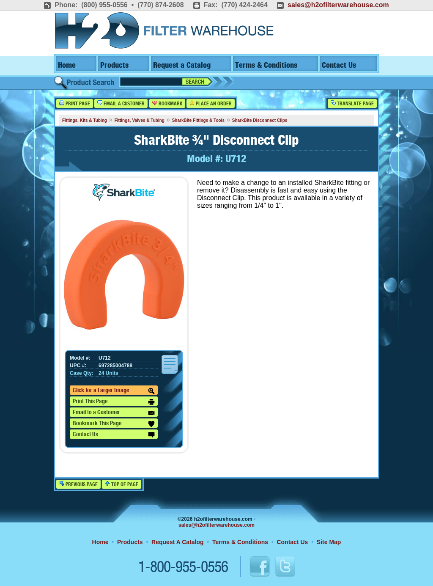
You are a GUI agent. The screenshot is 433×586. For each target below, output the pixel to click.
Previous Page (78, 484)
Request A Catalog (177, 542)
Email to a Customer (114, 413)
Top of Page (121, 484)
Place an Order (210, 103)
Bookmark (167, 103)
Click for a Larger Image (114, 391)
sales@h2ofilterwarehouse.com (338, 4)
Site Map (329, 542)
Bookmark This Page (114, 424)
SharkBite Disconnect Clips (260, 120)
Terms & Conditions (266, 65)
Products (114, 65)
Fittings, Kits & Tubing (84, 120)
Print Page (74, 103)
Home (67, 65)
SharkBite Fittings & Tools (198, 120)
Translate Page (352, 103)
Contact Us (339, 65)
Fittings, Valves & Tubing (139, 120)
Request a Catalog (182, 65)
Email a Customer (121, 103)
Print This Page (114, 402)
